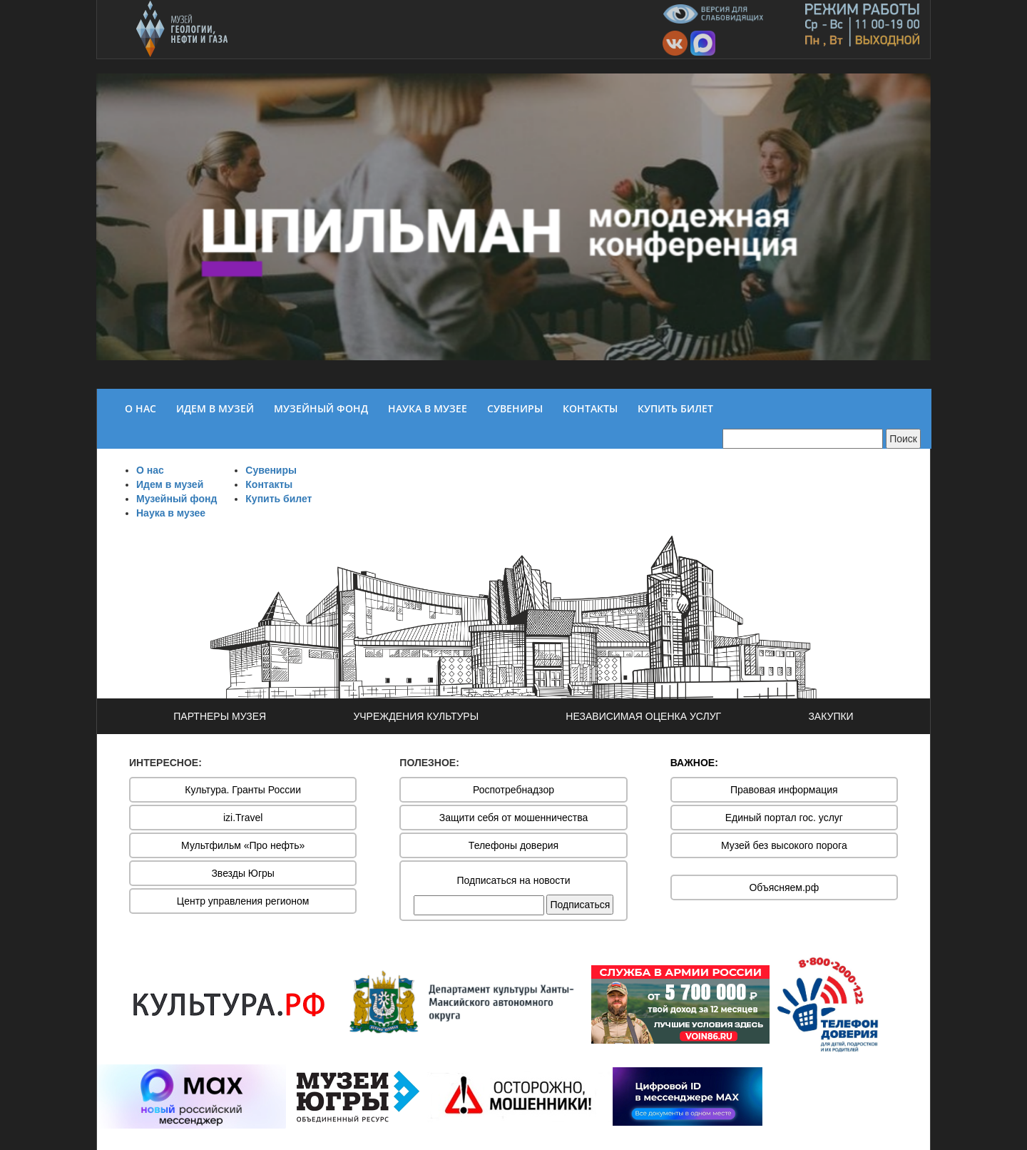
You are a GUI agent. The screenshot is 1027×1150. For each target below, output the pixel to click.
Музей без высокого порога (784, 845)
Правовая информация (784, 789)
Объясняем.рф (784, 887)
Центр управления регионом (243, 901)
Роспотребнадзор (513, 789)
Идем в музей (169, 484)
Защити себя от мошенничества (513, 817)
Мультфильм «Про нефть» (243, 845)
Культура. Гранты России (243, 789)
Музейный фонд (176, 498)
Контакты (268, 484)
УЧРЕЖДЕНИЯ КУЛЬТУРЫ (416, 716)
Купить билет (278, 498)
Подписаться (580, 904)
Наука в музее (170, 513)
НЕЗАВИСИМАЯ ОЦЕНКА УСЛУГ (643, 716)
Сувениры (271, 470)
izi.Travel (243, 817)
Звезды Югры (243, 873)
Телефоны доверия (513, 845)
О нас (150, 470)
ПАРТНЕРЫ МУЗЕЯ (219, 716)
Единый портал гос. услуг (784, 817)
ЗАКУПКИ (830, 716)
